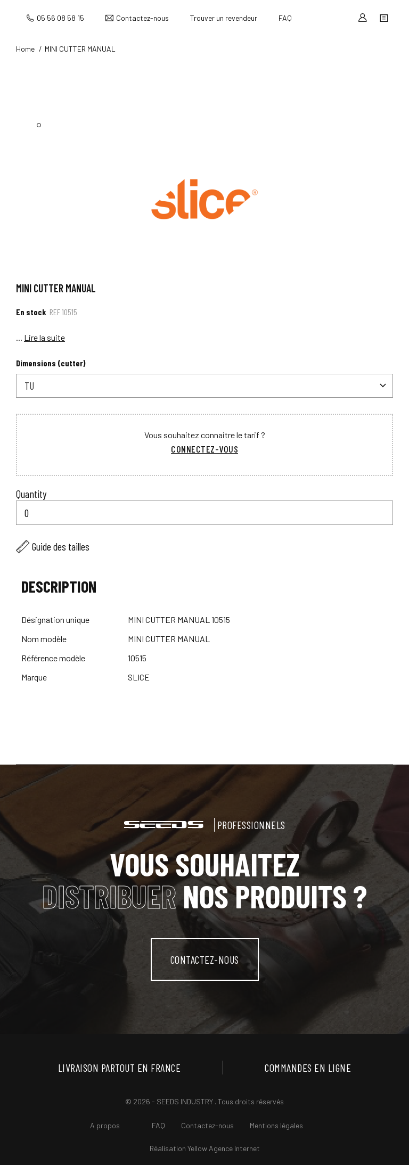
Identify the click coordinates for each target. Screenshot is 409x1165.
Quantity (31, 493)
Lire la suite (44, 337)
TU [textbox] (29, 385)
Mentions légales (276, 1125)
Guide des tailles (60, 546)
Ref (55, 312)
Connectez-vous (204, 449)
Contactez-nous (142, 17)
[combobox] (204, 386)
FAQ (285, 17)
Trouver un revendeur (223, 17)
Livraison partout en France (119, 1067)
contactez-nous (204, 959)
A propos (105, 1125)
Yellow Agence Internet (223, 1148)
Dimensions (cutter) (51, 363)
